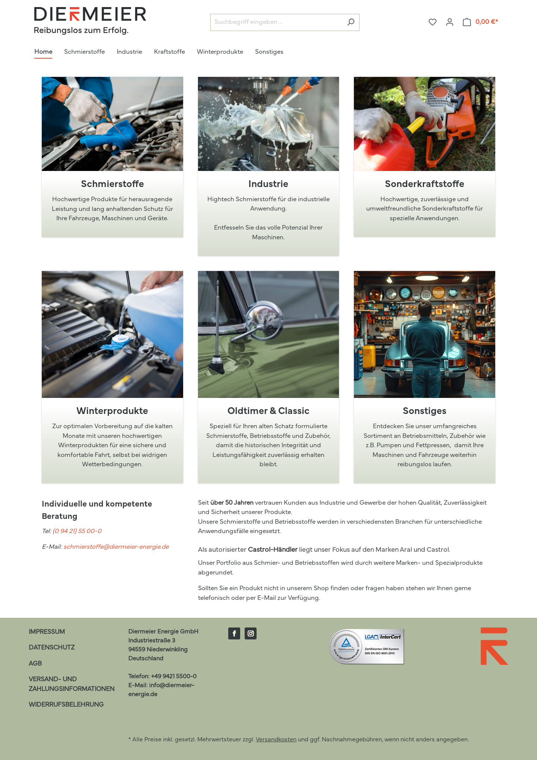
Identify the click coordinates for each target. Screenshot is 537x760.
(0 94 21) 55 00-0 (77, 531)
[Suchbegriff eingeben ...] (276, 22)
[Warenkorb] (480, 22)
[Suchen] (350, 22)
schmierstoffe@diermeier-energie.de (116, 547)
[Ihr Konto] (449, 22)
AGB (35, 664)
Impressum (47, 632)
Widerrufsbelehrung (66, 705)
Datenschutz (52, 648)
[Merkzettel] (432, 22)
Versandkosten (276, 739)
